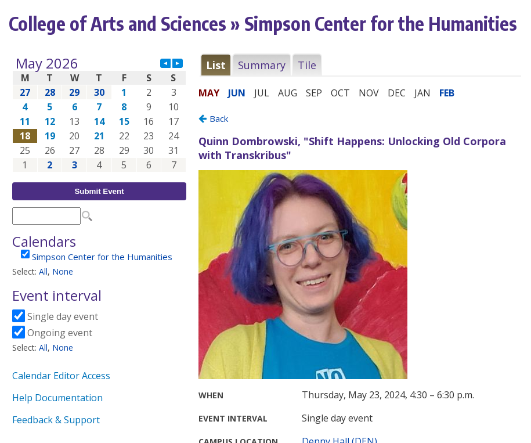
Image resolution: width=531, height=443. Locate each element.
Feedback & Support (56, 419)
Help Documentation (57, 397)
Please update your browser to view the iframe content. (99, 114)
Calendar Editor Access (61, 375)
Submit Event (99, 191)
